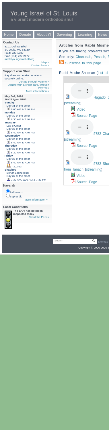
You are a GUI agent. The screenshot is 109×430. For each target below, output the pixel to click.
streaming (72, 103)
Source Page (87, 116)
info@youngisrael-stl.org (19, 59)
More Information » (36, 199)
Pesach (99, 57)
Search (58, 240)
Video (81, 109)
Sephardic (14, 196)
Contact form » (40, 65)
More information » (37, 91)
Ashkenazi (14, 191)
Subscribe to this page (83, 63)
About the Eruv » (39, 217)
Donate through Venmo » (33, 81)
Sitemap (103, 241)
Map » (45, 62)
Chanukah (83, 57)
